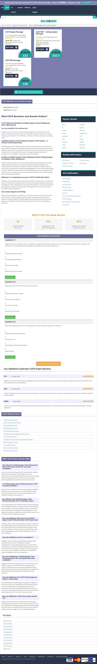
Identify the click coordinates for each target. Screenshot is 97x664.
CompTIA (82, 124)
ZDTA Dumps (7, 649)
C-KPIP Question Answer (10, 425)
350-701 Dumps (7, 629)
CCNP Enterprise (67, 199)
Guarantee (20, 7)
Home (2, 7)
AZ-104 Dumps (7, 632)
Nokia (64, 133)
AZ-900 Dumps (7, 621)
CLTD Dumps (83, 163)
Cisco (63, 124)
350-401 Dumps (7, 626)
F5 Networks (65, 181)
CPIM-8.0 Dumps (84, 160)
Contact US (50, 656)
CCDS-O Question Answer (10, 442)
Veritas (81, 139)
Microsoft (82, 130)
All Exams (18, 656)
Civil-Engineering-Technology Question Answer (16, 434)
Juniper (64, 130)
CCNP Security (66, 179)
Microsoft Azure (66, 187)
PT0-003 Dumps (7, 646)
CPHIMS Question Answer (10, 420)
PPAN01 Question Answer (10, 428)
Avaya (64, 145)
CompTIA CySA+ (66, 184)
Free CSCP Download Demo (28, 92)
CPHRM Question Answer (10, 451)
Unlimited (7, 7)
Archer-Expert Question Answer (12, 423)
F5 (63, 127)
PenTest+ (64, 193)
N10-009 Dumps (7, 638)
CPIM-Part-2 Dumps (67, 163)
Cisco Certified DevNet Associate (71, 196)
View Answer (10, 277)
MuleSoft (82, 148)
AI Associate (65, 205)
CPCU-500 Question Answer (11, 431)
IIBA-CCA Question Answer (10, 448)
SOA (63, 139)
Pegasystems (83, 133)
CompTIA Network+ (67, 190)
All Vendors (13, 10)
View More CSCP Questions (48, 364)
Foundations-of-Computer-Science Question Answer (18, 439)
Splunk (64, 148)
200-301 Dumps (7, 624)
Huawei (82, 127)
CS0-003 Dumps (7, 635)
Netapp (82, 142)
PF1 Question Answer (9, 445)
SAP (81, 136)
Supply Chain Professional (19, 25)
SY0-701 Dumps (7, 640)
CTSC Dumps (65, 160)
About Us (10, 656)
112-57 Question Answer (10, 437)
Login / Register (34, 10)
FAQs (24, 656)
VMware (64, 142)
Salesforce (65, 136)
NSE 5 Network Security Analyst (71, 202)
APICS (8, 25)
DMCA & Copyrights (61, 656)
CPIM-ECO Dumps (67, 166)
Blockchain (83, 145)
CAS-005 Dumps (7, 643)
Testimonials (27, 7)
